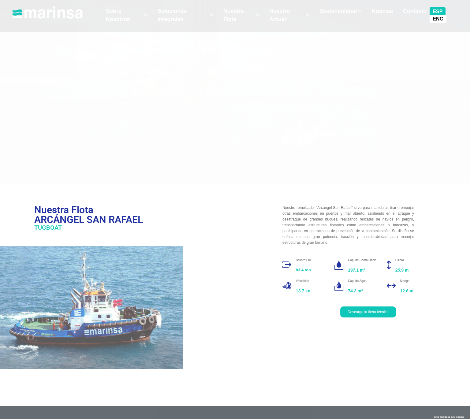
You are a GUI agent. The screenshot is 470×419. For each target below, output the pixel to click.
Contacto (415, 11)
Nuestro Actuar (289, 15)
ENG (438, 18)
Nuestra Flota (241, 15)
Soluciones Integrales (185, 15)
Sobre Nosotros (127, 15)
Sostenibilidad (340, 11)
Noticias (382, 11)
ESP (437, 11)
